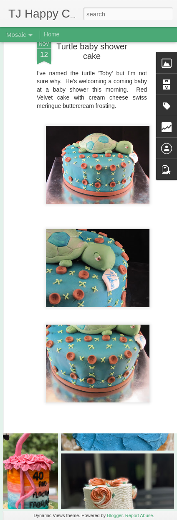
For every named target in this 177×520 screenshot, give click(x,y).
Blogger (114, 515)
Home (51, 34)
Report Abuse (139, 515)
